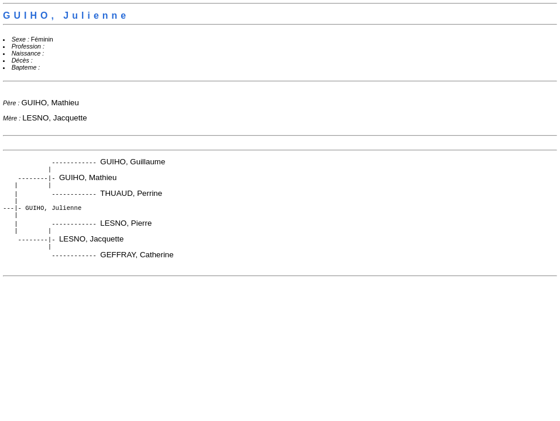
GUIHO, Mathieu (50, 102)
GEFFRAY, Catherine (136, 262)
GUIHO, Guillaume (132, 161)
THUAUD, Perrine (131, 195)
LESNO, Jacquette (54, 117)
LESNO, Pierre (126, 229)
